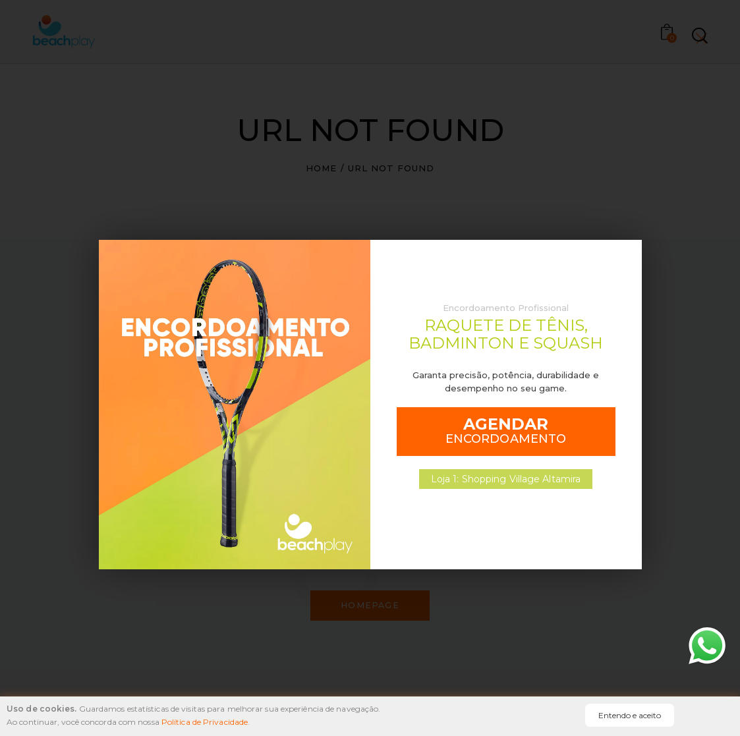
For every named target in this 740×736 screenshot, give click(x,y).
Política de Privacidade (204, 722)
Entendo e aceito (629, 715)
